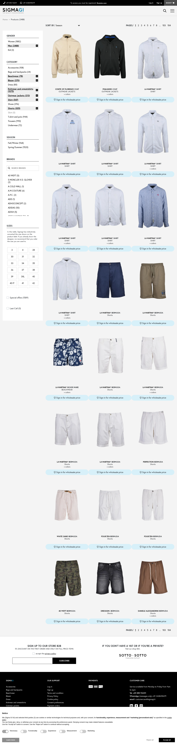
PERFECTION (148, 462)
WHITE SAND (62, 536)
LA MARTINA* (150, 89)
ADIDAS (14, 207)
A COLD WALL (16, 186)
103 (164, 25)
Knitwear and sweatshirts (20, 90)
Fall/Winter (16, 143)
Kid (11, 49)
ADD (11, 199)
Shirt (13, 99)
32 (33, 256)
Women (14, 41)
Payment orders (53, 705)
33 (12, 263)
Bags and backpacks (19, 71)
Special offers (19, 297)
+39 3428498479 (29, 3)
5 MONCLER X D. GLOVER (20, 180)
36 (12, 269)
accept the (46, 653)
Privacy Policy (52, 696)
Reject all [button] (150, 740)
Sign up (159, 3)
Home (5, 19)
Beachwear (15, 76)
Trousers (14, 121)
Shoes (13, 104)
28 (33, 249)
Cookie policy (52, 699)
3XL (23, 276)
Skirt (11, 112)
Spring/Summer (18, 147)
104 (169, 25)
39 (12, 276)
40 (33, 276)
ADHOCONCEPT (17, 203)
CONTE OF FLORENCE (64, 89)
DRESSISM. (105, 611)
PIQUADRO (107, 89)
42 (33, 283)
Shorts (14, 108)
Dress (12, 84)
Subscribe (64, 660)
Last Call (15, 308)
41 (23, 283)
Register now (102, 3)
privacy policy (50, 653)
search (165, 11)
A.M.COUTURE (16, 190)
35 (33, 263)
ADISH (12, 211)
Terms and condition (55, 693)
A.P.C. (12, 194)
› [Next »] (173, 25)
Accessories (16, 67)
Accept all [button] (167, 740)
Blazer (14, 80)
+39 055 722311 (11, 3)
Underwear (15, 125)
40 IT (12, 283)
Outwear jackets (19, 95)
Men (13, 45)
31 (23, 256)
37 (23, 269)
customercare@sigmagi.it (145, 699)
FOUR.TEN (105, 536)
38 (33, 269)
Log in (151, 3)
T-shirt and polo (18, 116)
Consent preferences (55, 702)
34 (23, 263)
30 (12, 256)
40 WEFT (13, 175)
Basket (169, 3)
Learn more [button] (10, 740)
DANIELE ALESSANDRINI (148, 611)
